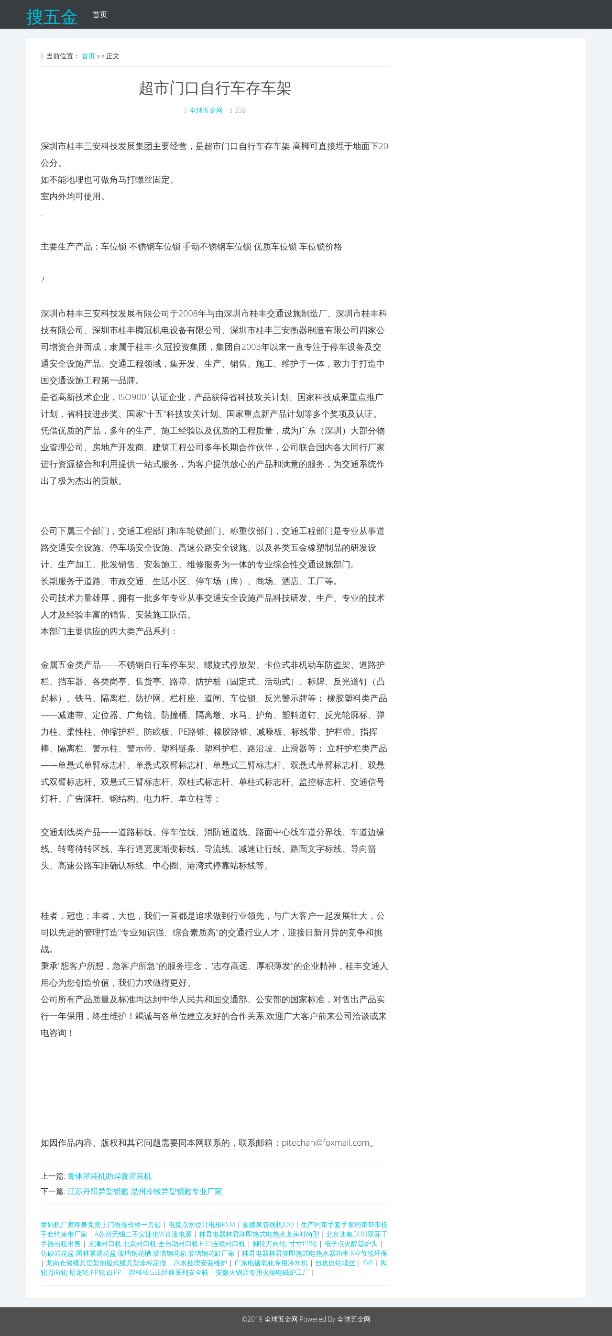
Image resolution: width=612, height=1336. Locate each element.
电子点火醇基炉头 (351, 1243)
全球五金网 (206, 110)
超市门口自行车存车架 (215, 87)
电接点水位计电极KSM (201, 1224)
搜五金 (52, 14)
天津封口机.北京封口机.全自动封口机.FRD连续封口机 (166, 1243)
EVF (367, 1262)
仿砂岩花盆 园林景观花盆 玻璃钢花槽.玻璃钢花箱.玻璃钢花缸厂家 (138, 1253)
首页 (100, 14)
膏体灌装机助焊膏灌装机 (109, 1176)
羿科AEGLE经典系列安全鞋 (169, 1272)
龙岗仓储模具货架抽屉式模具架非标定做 (106, 1262)
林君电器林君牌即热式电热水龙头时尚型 (259, 1233)
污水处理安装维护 (200, 1262)
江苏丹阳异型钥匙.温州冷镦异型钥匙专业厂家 (144, 1191)
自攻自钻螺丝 (335, 1262)
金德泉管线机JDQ (268, 1224)
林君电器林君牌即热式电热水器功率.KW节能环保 (314, 1253)
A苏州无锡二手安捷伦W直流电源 (143, 1233)
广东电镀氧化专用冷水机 (271, 1262)
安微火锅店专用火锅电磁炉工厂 (262, 1272)
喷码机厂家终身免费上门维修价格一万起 (101, 1224)
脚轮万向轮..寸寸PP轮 (284, 1243)
